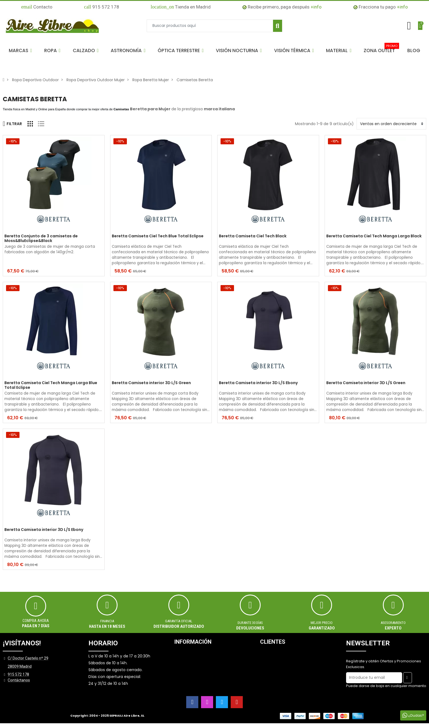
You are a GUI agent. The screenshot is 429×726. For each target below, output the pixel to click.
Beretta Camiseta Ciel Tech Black (252, 236)
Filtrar (12, 124)
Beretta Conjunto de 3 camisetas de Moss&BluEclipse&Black (41, 238)
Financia (107, 621)
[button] (20, 50)
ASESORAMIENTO (393, 623)
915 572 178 (101, 7)
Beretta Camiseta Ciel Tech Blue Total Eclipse (158, 236)
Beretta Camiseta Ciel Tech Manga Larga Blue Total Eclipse (50, 385)
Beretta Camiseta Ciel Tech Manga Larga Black (374, 236)
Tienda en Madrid (181, 7)
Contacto (36, 7)
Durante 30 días (250, 623)
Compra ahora (36, 620)
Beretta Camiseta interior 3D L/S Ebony (258, 383)
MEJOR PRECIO (322, 623)
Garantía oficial (179, 621)
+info (316, 7)
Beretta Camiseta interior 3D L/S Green (151, 383)
